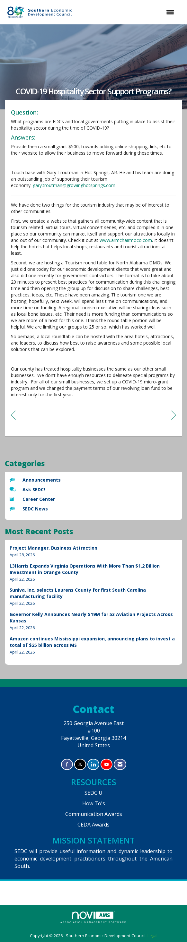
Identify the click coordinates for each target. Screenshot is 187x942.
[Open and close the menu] (127, 12)
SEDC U (93, 792)
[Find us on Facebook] (67, 764)
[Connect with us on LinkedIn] (93, 764)
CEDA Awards (93, 824)
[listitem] (93, 551)
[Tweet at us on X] (80, 764)
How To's (93, 803)
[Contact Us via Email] (120, 764)
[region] (173, 414)
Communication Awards (93, 814)
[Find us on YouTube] (106, 764)
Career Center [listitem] (32, 499)
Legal (152, 935)
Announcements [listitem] (35, 480)
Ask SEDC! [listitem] (27, 489)
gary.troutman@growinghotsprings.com (74, 185)
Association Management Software (93, 917)
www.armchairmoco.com (126, 240)
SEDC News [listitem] (29, 509)
